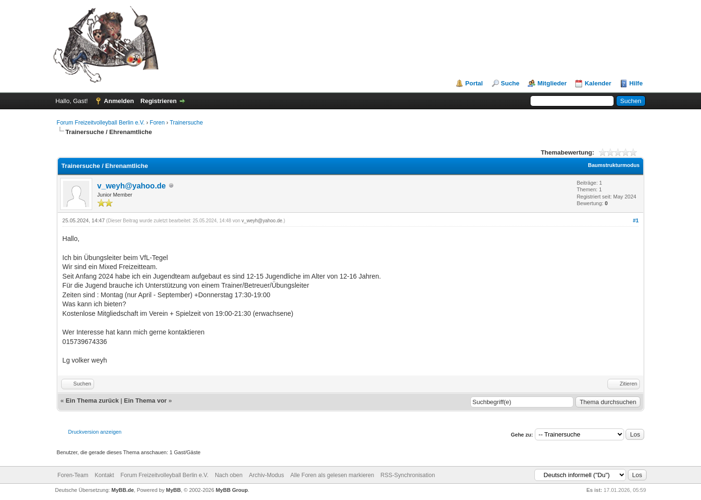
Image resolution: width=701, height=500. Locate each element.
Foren (157, 122)
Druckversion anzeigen (95, 432)
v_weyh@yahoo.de (131, 186)
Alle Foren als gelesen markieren (332, 475)
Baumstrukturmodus (613, 165)
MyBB (173, 490)
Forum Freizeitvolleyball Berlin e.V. (101, 122)
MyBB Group (232, 490)
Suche (510, 83)
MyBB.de (122, 490)
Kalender (597, 83)
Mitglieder (551, 83)
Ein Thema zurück (91, 400)
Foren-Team (72, 475)
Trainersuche (186, 122)
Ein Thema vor (145, 400)
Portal (474, 83)
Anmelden (119, 100)
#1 (635, 220)
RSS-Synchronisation (408, 475)
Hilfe (636, 83)
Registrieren (158, 100)
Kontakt (104, 475)
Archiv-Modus (266, 475)
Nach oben (229, 475)
